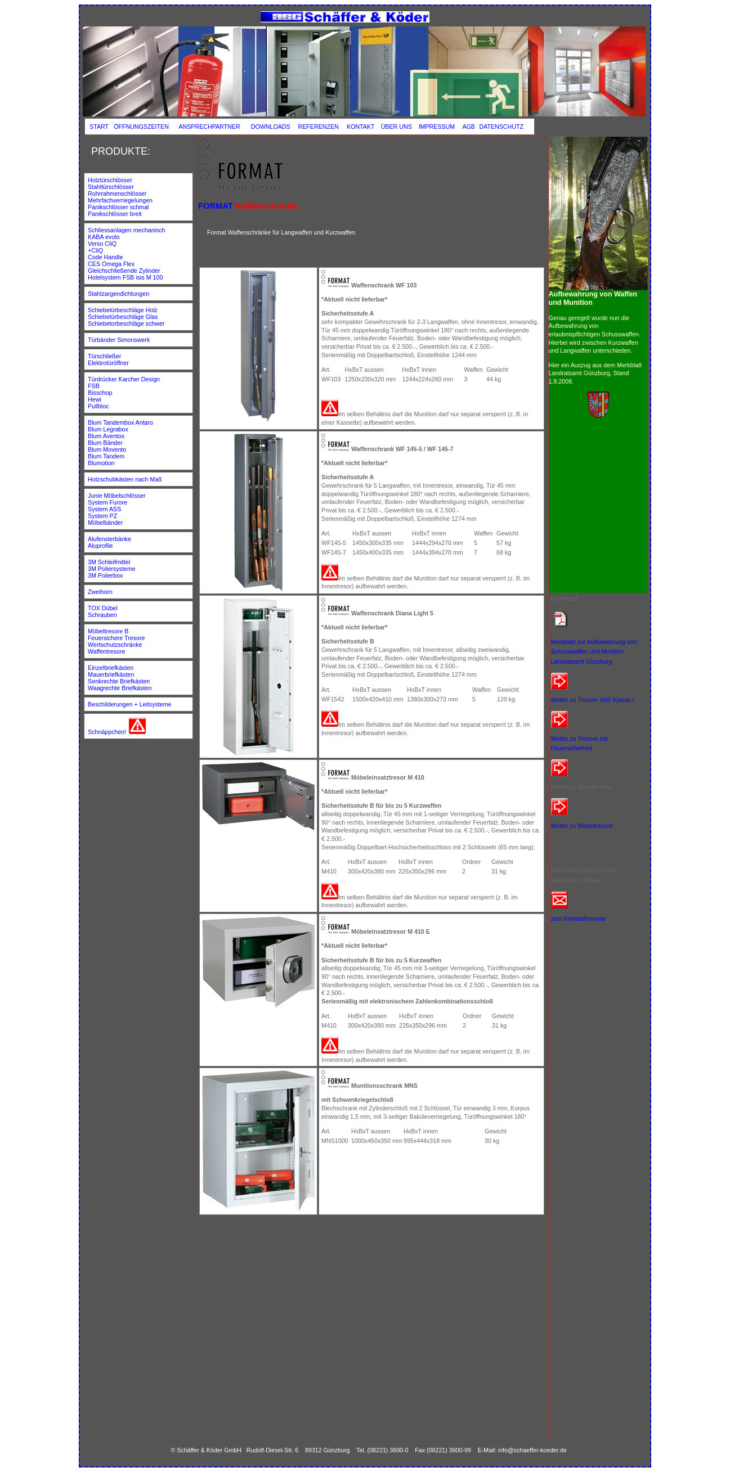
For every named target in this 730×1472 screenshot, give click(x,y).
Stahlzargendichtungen (118, 293)
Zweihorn (100, 591)
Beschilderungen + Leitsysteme (129, 704)
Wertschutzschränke (115, 644)
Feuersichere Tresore (116, 637)
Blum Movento (107, 449)
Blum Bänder (105, 442)
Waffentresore (106, 651)
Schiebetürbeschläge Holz (123, 310)
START (99, 126)
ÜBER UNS (396, 126)
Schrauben (102, 614)
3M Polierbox (105, 575)
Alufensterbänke (109, 538)
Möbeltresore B (108, 631)
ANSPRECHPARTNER (209, 126)
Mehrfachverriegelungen (120, 200)
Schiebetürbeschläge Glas (123, 316)
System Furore (107, 502)
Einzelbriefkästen (110, 667)
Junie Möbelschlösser (116, 495)
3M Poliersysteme (112, 568)
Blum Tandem (106, 456)
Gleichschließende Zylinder (124, 270)
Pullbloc (98, 406)
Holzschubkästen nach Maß (125, 479)
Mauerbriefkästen (111, 674)
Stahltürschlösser (112, 186)
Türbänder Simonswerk (119, 339)
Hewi (95, 399)
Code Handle (105, 257)
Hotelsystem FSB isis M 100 (125, 277)
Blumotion (101, 463)
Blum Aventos (106, 436)
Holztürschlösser (110, 180)
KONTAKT (361, 126)
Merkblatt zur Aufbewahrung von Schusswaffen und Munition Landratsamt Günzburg (594, 651)
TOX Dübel (103, 608)
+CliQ (95, 250)
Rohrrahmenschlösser (117, 193)
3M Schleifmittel (109, 562)
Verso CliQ (102, 243)
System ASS (104, 509)
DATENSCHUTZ (501, 126)
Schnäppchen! (107, 731)
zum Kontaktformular (578, 918)
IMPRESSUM (437, 126)
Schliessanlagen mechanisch (126, 230)
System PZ (102, 515)
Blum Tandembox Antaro (120, 422)
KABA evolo (103, 236)
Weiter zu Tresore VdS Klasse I (592, 699)
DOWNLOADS (270, 126)
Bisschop (101, 392)
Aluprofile (100, 545)
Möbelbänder (105, 522)
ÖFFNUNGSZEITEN (141, 126)
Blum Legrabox (108, 429)
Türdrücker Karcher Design (124, 379)
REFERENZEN (318, 126)
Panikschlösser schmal (119, 207)
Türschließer (104, 356)
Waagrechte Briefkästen (119, 688)
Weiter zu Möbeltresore (582, 825)
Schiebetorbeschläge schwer (126, 323)
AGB (468, 126)
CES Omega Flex (111, 263)
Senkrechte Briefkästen (119, 681)
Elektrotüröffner (108, 362)
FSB (94, 385)
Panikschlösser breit (114, 213)
